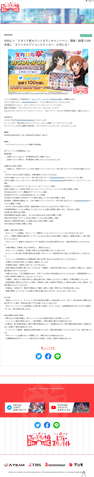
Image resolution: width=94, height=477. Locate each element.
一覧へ (47, 380)
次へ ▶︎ (74, 380)
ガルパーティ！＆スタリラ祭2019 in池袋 (47, 99)
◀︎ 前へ (20, 380)
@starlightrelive (29, 102)
